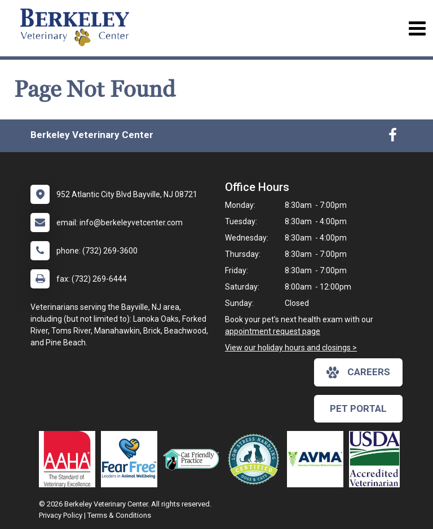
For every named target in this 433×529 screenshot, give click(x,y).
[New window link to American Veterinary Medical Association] (318, 459)
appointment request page (272, 331)
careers (358, 372)
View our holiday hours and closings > (291, 347)
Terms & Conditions (119, 515)
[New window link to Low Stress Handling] (256, 459)
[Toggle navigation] (417, 28)
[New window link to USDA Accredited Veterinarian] (377, 459)
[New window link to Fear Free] (132, 459)
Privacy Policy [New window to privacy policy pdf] (60, 515)
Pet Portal (358, 408)
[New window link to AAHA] (70, 459)
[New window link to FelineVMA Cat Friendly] (194, 459)
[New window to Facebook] (393, 137)
